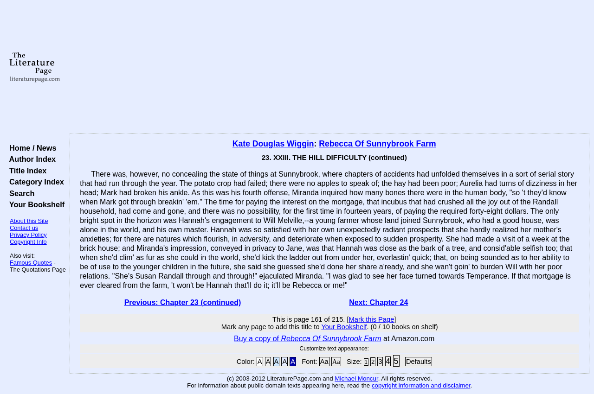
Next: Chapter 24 (378, 302)
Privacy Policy (28, 234)
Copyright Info (28, 241)
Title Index (25, 170)
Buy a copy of (307, 339)
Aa (324, 361)
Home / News (31, 148)
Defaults (418, 361)
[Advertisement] (330, 67)
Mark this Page (371, 319)
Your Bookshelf (35, 204)
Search (19, 193)
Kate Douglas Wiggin (273, 143)
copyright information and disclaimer (421, 385)
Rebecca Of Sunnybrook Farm (377, 143)
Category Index (34, 182)
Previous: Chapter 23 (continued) (182, 302)
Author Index (30, 159)
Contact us (24, 227)
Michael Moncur (356, 378)
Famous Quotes (31, 262)
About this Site (29, 220)
